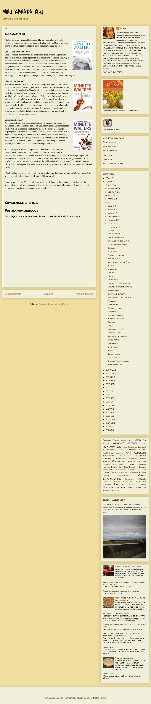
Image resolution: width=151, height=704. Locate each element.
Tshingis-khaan (114, 357)
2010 (108, 373)
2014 (108, 387)
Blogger (103, 698)
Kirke (128, 452)
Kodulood (140, 453)
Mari (114, 467)
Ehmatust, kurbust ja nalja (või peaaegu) (121, 591)
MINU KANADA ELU (22, 12)
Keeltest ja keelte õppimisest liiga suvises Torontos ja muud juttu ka (121, 634)
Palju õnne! (112, 251)
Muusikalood (108, 470)
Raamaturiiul (113, 290)
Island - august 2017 (114, 499)
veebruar (112, 192)
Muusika (142, 467)
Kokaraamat (125, 456)
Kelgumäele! (113, 311)
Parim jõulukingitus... (116, 318)
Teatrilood (142, 484)
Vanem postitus (84, 293)
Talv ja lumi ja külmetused (119, 297)
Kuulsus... (111, 248)
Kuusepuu (111, 272)
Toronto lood (140, 488)
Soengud (117, 482)
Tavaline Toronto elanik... (118, 361)
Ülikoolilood (114, 490)
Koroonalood (108, 458)
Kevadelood (119, 453)
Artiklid (123, 440)
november (112, 223)
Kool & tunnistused (116, 237)
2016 (108, 394)
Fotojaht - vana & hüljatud (120, 283)
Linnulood (107, 464)
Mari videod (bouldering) (113, 163)
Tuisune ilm (112, 301)
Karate (142, 449)
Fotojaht (118, 443)
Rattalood (129, 479)
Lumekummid (113, 304)
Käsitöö (106, 461)
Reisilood (141, 478)
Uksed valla (108, 673)
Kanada (142, 446)
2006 (109, 178)
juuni (110, 206)
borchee (88, 698)
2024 (108, 423)
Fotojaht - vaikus (115, 308)
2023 (108, 419)
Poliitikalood (123, 476)
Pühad (142, 475)
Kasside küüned (114, 354)
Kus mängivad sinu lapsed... (119, 241)
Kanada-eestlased (112, 449)
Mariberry (108, 155)
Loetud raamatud (119, 464)
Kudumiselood (133, 458)
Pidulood (142, 472)
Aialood (116, 440)
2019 (108, 405)
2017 (108, 398)
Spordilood (127, 481)
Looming (142, 464)
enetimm (122, 28)
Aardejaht (107, 440)
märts (111, 195)
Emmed (110, 276)
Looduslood (132, 464)
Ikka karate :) (114, 258)
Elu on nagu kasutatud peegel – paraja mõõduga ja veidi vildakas (124, 583)
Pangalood (123, 472)
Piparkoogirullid (115, 364)
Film (144, 440)
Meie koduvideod (109, 146)
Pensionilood (133, 472)
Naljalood (131, 470)
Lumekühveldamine (115, 315)
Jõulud (110, 325)
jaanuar (112, 188)
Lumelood (106, 467)
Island (125, 447)
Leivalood (142, 461)
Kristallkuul (121, 458)
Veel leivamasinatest (124, 658)
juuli (110, 209)
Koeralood (108, 455)
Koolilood (141, 455)
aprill (111, 199)
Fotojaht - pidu (114, 332)
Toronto (108, 487)
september (112, 216)
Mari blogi (107, 159)
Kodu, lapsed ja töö (116, 329)
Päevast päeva (109, 142)
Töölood (106, 490)
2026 (108, 430)
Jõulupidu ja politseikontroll (120, 286)
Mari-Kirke (123, 467)
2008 (108, 185)
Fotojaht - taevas (116, 255)
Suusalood (140, 481)
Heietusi (132, 443)
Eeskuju (111, 265)
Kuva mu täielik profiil (112, 72)
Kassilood (108, 452)
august (111, 213)
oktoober (112, 220)
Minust (132, 467)
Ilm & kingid (113, 347)
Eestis (138, 439)
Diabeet (130, 440)
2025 (108, 426)
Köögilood (118, 461)
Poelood (106, 476)
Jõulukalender (114, 233)
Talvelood (119, 484)
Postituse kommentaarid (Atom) (54, 304)
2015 (108, 391)
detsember (112, 227)
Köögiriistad (113, 343)
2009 (108, 370)
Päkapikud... (112, 230)
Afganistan (112, 269)
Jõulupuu (111, 322)
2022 (108, 416)
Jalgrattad (132, 447)
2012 (108, 380)
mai (110, 202)
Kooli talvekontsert (116, 294)
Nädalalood (141, 470)
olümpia (106, 472)
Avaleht (48, 293)
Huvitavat (109, 447)
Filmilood (106, 444)
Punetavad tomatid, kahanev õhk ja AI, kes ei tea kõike (124, 625)
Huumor (143, 444)
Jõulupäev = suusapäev (117, 336)
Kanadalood (130, 449)
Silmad (110, 350)
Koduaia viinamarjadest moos (128, 566)
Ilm (119, 447)
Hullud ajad (108, 647)
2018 (108, 402)
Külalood (132, 461)
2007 (108, 181)
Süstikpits (107, 484)
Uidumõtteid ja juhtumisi (113, 138)
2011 (108, 377)
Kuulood (143, 458)
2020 (108, 409)
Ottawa (114, 472)
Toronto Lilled (124, 487)
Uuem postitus (13, 293)
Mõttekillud (120, 469)
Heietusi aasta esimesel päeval (116, 613)
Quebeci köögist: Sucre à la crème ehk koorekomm (130, 599)
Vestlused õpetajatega (117, 244)
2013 (108, 384)
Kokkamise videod (110, 150)
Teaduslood (131, 484)
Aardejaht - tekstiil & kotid (120, 262)
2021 (108, 412)
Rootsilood (107, 482)
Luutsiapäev (113, 279)
